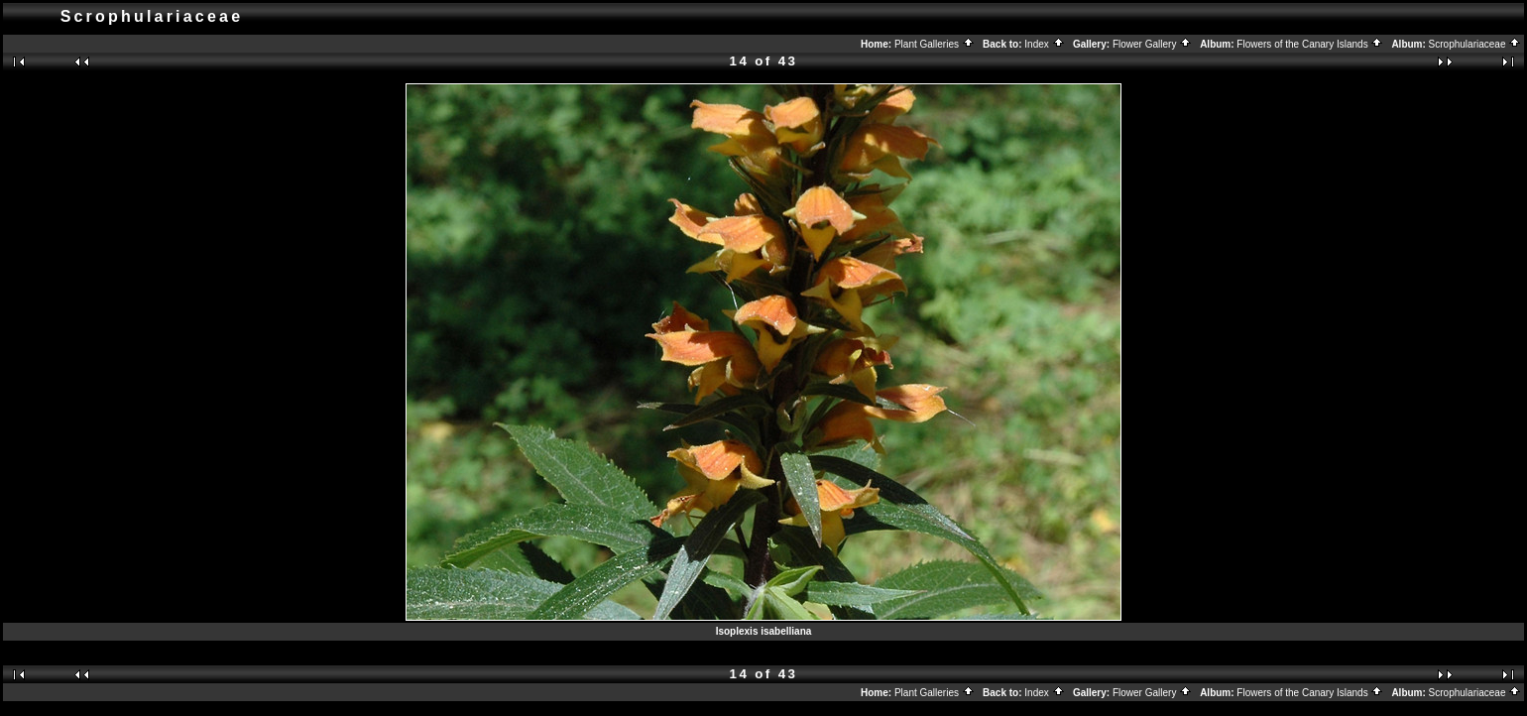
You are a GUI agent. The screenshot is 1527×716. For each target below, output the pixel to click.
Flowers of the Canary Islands (1309, 44)
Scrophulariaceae (1475, 44)
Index (1044, 44)
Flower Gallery (1152, 44)
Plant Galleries (934, 44)
